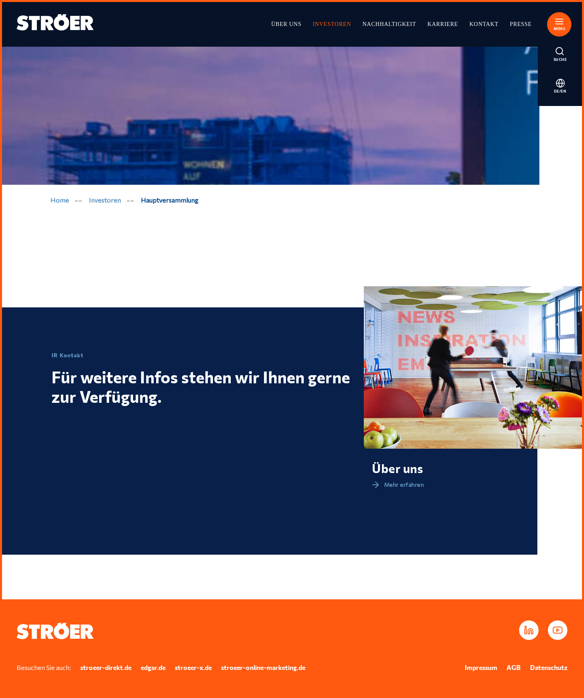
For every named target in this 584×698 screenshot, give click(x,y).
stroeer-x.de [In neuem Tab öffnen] (193, 667)
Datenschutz (548, 667)
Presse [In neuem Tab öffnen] (521, 24)
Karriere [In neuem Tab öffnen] (442, 24)
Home (59, 200)
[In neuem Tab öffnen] (529, 630)
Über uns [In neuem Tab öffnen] (286, 24)
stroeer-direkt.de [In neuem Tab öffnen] (105, 667)
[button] (560, 23)
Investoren (332, 24)
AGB (514, 667)
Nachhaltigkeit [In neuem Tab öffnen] (389, 24)
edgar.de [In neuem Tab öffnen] (153, 667)
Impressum (481, 667)
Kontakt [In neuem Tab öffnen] (484, 24)
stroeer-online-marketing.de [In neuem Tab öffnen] (263, 667)
